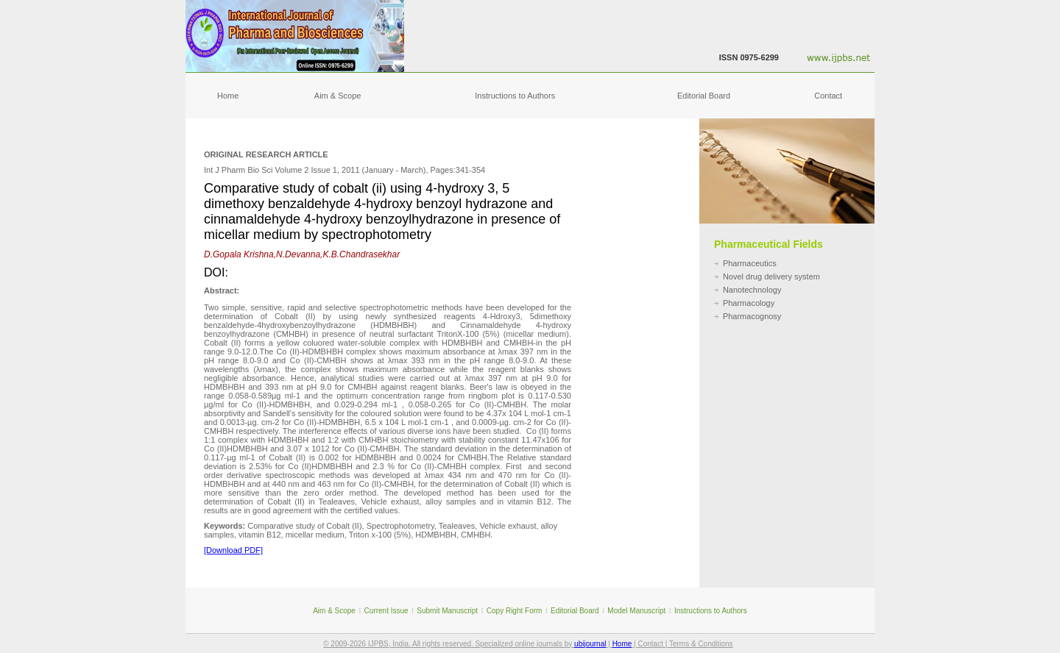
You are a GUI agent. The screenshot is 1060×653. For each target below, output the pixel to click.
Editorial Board (703, 95)
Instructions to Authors (515, 95)
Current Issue (386, 611)
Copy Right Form (515, 611)
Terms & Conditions (701, 644)
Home (228, 95)
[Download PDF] (233, 550)
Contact (828, 95)
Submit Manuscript (447, 611)
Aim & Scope (337, 95)
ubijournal (590, 644)
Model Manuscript (636, 611)
